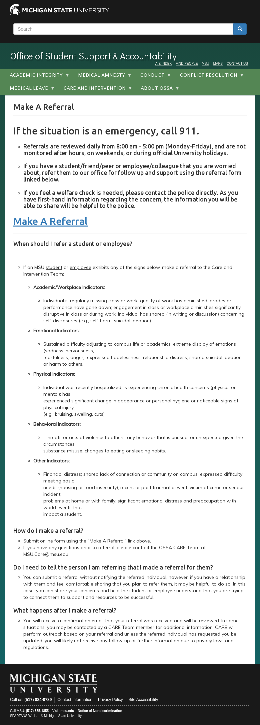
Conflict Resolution (209, 77)
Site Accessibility (143, 699)
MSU (205, 63)
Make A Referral (50, 221)
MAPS (218, 63)
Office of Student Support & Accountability (93, 56)
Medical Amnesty (102, 77)
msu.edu (67, 711)
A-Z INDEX (163, 63)
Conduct (153, 77)
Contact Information (74, 699)
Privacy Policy (110, 699)
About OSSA (158, 90)
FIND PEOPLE (187, 63)
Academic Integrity (37, 77)
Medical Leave (30, 90)
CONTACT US (237, 63)
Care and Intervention (96, 90)
